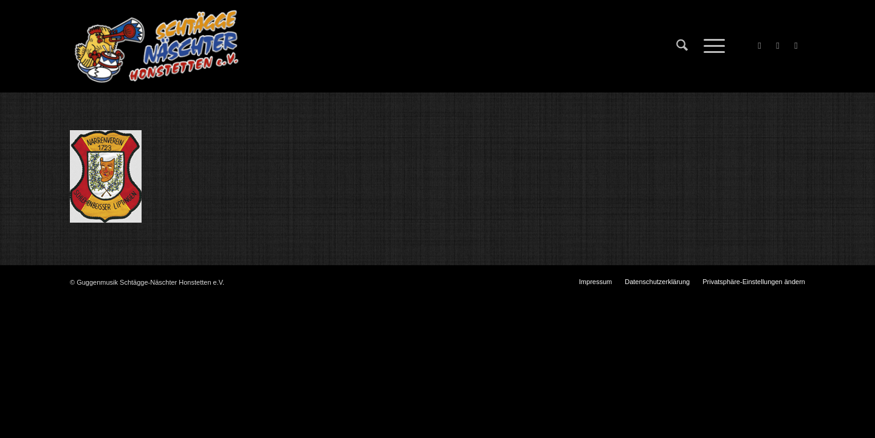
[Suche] (682, 46)
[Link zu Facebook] (759, 45)
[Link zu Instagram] (796, 45)
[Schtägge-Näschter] (156, 46)
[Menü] (710, 46)
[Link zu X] (778, 45)
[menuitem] (682, 46)
